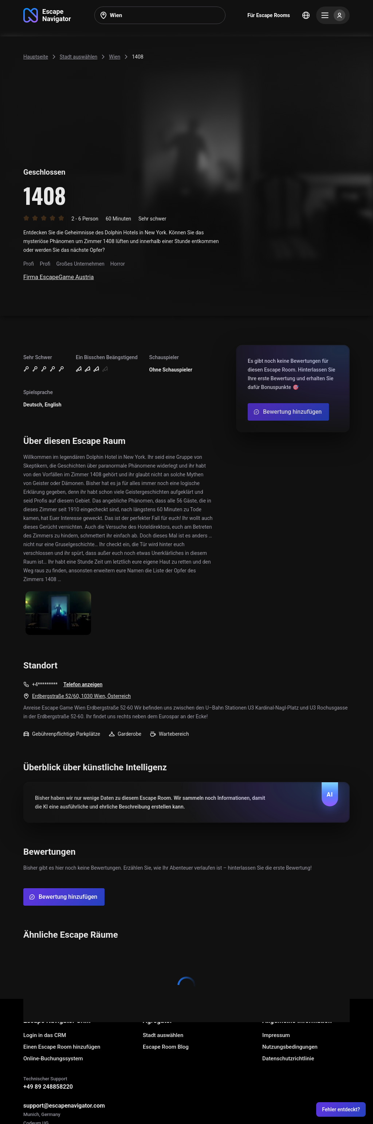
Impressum (276, 1035)
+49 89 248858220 (48, 1086)
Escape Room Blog (166, 1047)
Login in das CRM (44, 1035)
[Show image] (58, 613)
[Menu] (333, 15)
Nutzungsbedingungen (290, 1047)
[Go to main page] (47, 15)
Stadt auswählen (163, 1035)
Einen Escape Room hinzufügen (61, 1047)
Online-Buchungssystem (53, 1058)
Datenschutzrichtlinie (288, 1058)
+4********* (45, 684)
